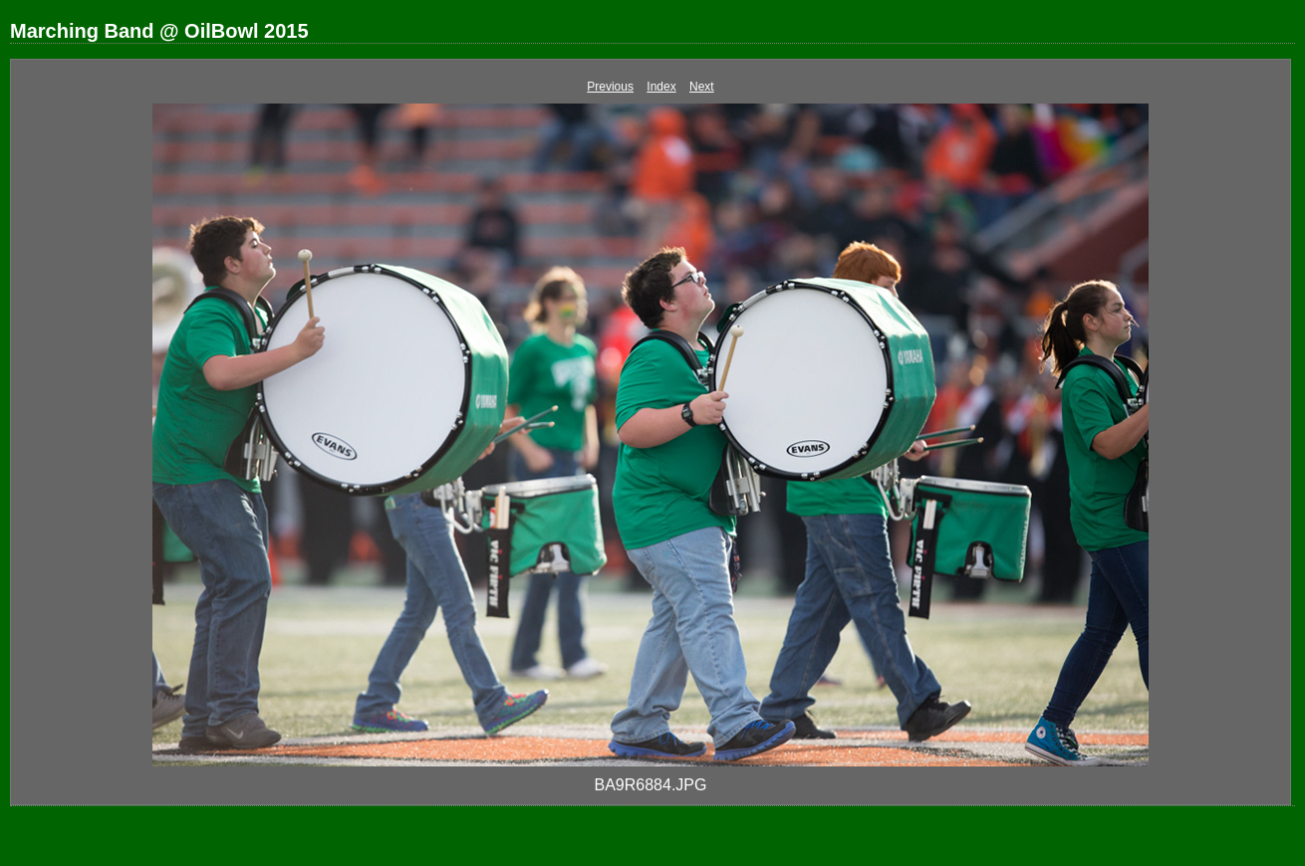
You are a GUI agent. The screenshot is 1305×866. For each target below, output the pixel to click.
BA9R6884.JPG (651, 784)
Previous (610, 87)
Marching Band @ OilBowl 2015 (159, 31)
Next (701, 87)
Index (661, 87)
